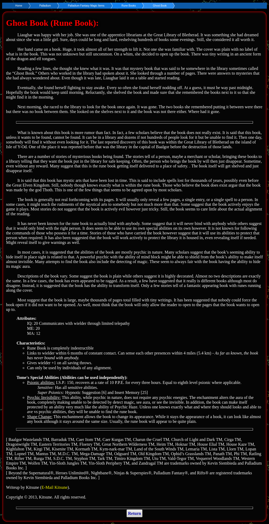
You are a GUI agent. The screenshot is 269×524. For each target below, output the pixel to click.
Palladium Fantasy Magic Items (86, 5)
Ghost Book (160, 5)
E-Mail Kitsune (55, 487)
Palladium (45, 5)
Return (134, 513)
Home (18, 5)
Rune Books (129, 5)
